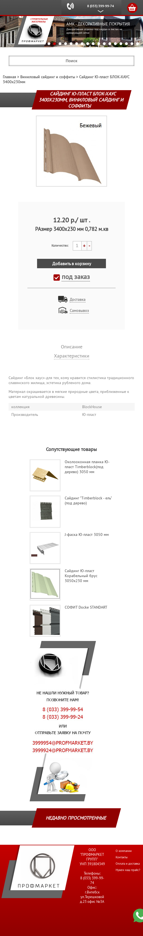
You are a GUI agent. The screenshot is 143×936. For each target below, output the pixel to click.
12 (109, 43)
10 (98, 43)
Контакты (122, 857)
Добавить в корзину (71, 263)
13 (115, 43)
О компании (124, 851)
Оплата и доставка (128, 863)
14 (120, 43)
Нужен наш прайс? (128, 870)
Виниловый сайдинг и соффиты (47, 76)
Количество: (60, 245)
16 (132, 43)
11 (104, 43)
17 (137, 43)
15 (126, 43)
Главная (9, 76)
